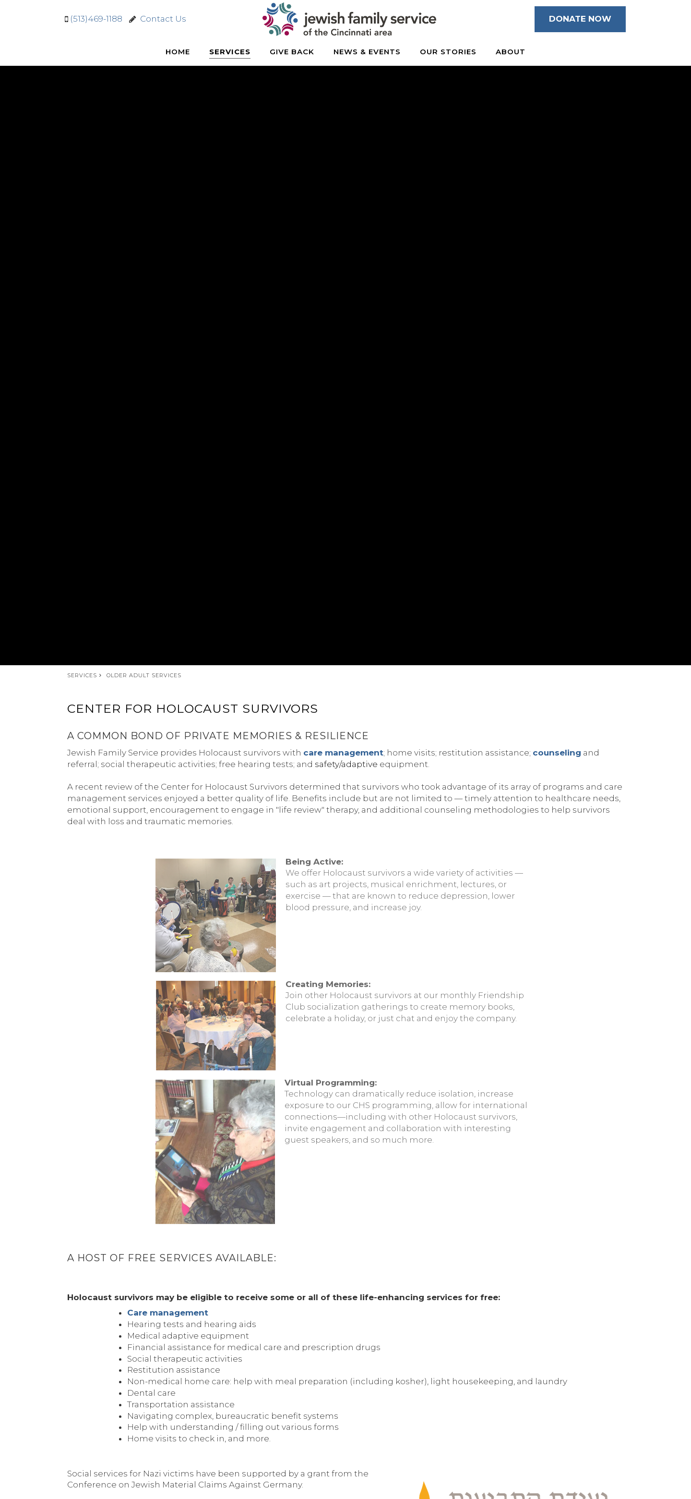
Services (229, 51)
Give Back (292, 51)
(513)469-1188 (96, 19)
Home (178, 51)
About (510, 51)
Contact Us (161, 19)
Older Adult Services (144, 675)
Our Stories (448, 51)
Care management (167, 1312)
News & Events (367, 51)
